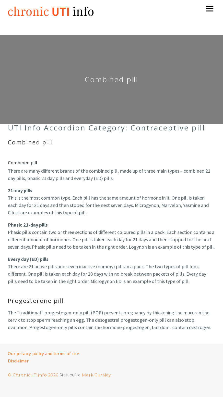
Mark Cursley (96, 375)
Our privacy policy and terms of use (43, 353)
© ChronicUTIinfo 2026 (33, 375)
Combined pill (30, 142)
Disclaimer (18, 361)
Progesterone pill (36, 300)
